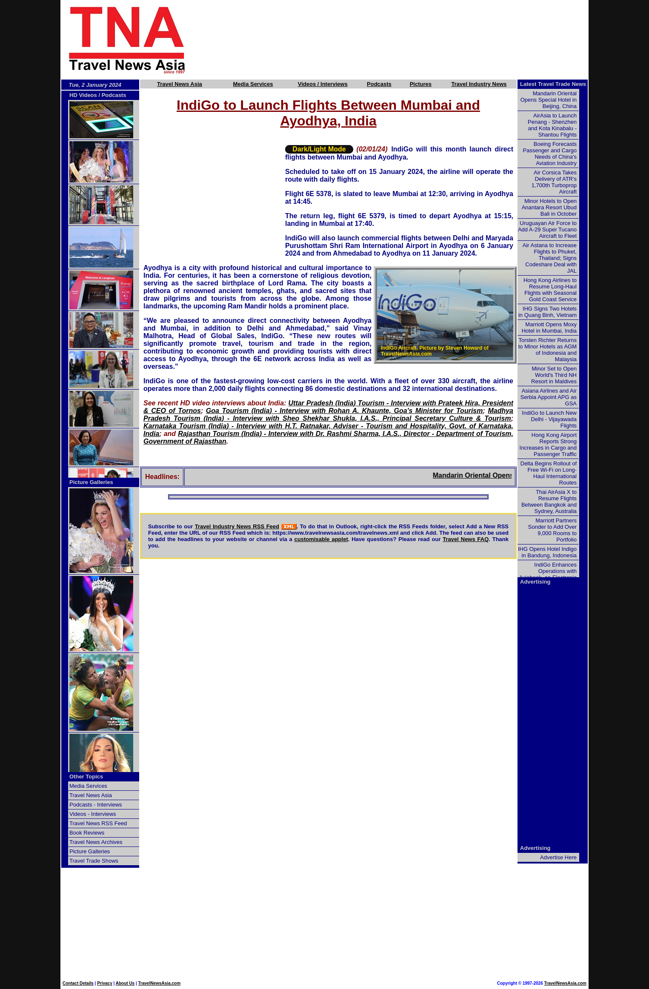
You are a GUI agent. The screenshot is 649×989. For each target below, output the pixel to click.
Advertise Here (558, 857)
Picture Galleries (91, 482)
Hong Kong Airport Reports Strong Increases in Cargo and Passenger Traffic (548, 444)
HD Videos (83, 95)
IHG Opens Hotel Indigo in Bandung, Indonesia (547, 552)
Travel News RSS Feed (98, 823)
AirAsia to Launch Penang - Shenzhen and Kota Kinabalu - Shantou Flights (552, 125)
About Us (125, 983)
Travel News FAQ (466, 539)
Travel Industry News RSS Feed (237, 526)
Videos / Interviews (323, 84)
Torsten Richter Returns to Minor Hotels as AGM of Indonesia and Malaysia (547, 349)
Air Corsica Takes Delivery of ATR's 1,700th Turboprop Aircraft (554, 182)
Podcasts (379, 84)
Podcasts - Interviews (95, 804)
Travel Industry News (478, 84)
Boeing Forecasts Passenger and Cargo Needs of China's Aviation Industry (550, 153)
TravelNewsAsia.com (159, 983)
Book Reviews (86, 832)
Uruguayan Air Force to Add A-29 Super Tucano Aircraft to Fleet (547, 229)
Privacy (104, 983)
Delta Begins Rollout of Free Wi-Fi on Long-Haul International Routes (548, 473)
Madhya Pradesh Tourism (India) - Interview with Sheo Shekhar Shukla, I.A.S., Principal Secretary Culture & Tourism (328, 414)
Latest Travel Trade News (553, 84)
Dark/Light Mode (319, 149)
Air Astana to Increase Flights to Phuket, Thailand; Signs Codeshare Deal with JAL (550, 258)
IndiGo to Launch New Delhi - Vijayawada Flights (549, 419)
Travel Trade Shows (93, 861)
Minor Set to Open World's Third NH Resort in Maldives (554, 375)
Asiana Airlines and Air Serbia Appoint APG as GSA (548, 397)
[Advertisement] (402, 39)
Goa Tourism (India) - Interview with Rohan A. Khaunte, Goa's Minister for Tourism (344, 410)
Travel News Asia (179, 84)
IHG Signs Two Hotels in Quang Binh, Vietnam (547, 311)
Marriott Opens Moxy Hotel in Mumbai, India (549, 327)
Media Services (253, 84)
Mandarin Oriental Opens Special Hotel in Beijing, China (548, 99)
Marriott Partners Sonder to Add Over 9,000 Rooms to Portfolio (552, 530)
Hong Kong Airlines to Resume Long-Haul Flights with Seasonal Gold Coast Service (550, 289)
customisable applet (321, 539)
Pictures (421, 84)
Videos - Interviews (92, 814)
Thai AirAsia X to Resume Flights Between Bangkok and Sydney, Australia (549, 501)
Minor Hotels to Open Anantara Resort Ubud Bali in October (549, 207)
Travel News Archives (96, 842)
